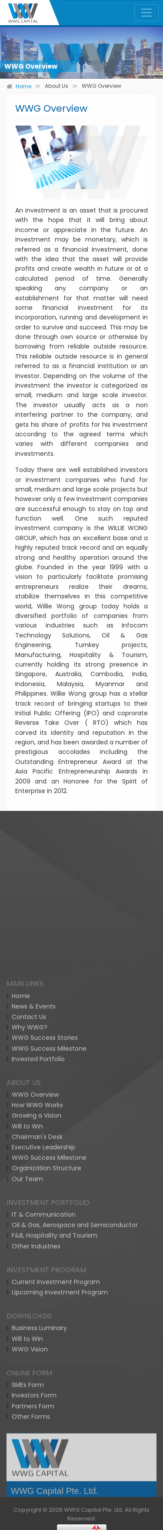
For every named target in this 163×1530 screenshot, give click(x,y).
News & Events (34, 1203)
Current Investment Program (56, 1479)
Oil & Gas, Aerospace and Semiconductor (75, 1422)
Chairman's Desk (37, 1334)
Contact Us (29, 1214)
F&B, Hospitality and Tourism (54, 1433)
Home (21, 1193)
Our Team (27, 1376)
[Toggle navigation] (146, 12)
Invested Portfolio (38, 1256)
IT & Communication (44, 1411)
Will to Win (27, 1323)
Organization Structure (46, 1365)
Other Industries (36, 1443)
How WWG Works (37, 1302)
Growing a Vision (36, 1313)
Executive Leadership (43, 1344)
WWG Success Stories (45, 1235)
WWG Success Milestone (49, 1245)
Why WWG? (29, 1224)
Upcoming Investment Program (60, 1489)
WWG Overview (35, 1292)
